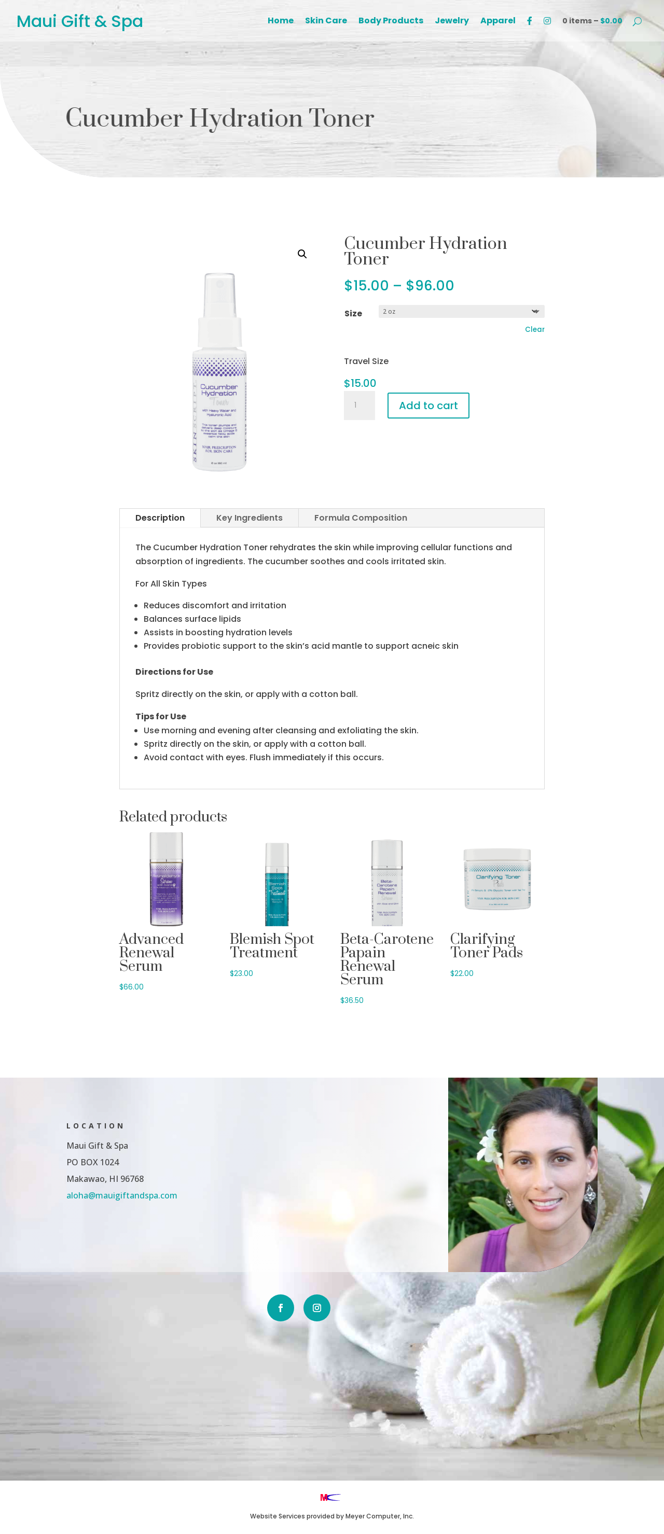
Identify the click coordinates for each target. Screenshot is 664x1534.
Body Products (390, 21)
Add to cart (428, 405)
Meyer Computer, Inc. (379, 1516)
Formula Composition (360, 518)
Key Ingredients (249, 518)
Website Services (277, 1516)
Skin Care (326, 21)
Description (160, 518)
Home (281, 21)
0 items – (592, 21)
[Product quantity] (359, 405)
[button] (302, 254)
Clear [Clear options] (535, 329)
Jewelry (452, 21)
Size (353, 313)
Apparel (498, 21)
